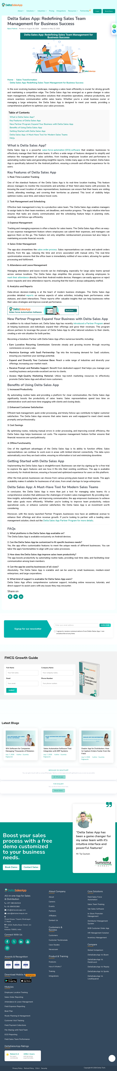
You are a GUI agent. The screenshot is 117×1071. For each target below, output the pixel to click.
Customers (53, 935)
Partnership (86, 10)
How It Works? (55, 966)
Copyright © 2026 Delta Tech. (95, 1068)
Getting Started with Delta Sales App (27, 131)
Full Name (10, 668)
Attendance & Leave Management (19, 1002)
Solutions (31, 11)
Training (52, 971)
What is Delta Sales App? (22, 117)
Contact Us (53, 920)
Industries (42, 11)
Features (52, 962)
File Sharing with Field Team (16, 1030)
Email (8, 678)
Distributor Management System (98, 922)
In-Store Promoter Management (95, 915)
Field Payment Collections (15, 1025)
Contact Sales (31, 867)
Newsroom (53, 949)
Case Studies (54, 945)
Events (52, 906)
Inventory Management (97, 937)
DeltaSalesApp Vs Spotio (98, 971)
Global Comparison (95, 950)
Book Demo (109, 11)
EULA (38, 1068)
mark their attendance (18, 277)
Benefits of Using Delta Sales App (26, 127)
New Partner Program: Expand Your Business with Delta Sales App (41, 124)
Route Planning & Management (17, 1016)
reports (29, 295)
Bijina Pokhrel (12, 29)
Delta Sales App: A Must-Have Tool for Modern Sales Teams (39, 134)
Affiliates (52, 915)
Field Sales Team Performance (17, 1039)
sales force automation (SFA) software (61, 150)
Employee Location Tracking (16, 992)
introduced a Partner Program (88, 323)
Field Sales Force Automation (95, 898)
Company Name (47, 668)
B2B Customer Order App (98, 928)
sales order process (47, 249)
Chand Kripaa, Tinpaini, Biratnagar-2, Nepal (18, 920)
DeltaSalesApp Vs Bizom (98, 955)
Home (10, 79)
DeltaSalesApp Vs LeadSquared (95, 977)
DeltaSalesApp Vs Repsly (98, 966)
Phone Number (47, 678)
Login (97, 11)
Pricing (51, 11)
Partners (52, 911)
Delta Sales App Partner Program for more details (68, 520)
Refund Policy (29, 1068)
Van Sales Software (96, 909)
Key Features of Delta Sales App (25, 120)
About (21, 11)
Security (44, 1068)
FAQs (12, 138)
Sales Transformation (26, 79)
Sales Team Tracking (96, 904)
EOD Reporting (11, 1034)
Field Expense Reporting (15, 1006)
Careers (52, 901)
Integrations (61, 11)
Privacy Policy (17, 1068)
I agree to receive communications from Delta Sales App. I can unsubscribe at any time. (80, 632)
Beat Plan (9, 1011)
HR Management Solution (98, 933)
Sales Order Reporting (14, 997)
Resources (73, 11)
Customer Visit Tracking (14, 1020)
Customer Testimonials (58, 940)
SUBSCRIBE (105, 625)
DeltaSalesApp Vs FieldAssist (95, 960)
